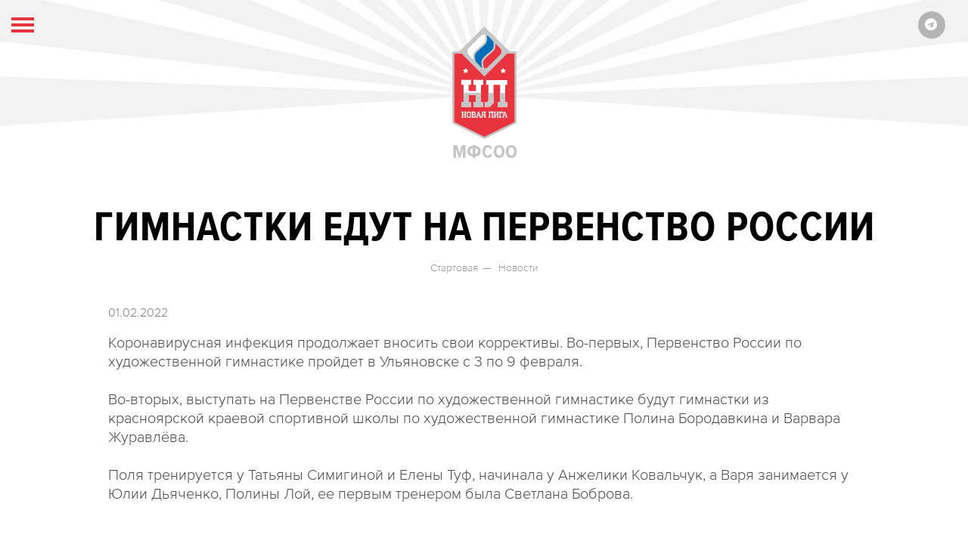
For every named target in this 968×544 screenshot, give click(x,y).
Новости (518, 268)
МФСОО (484, 94)
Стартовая (454, 268)
